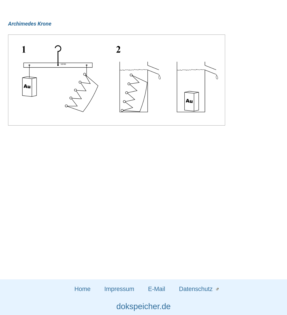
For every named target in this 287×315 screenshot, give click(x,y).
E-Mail (156, 289)
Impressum (119, 289)
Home (82, 289)
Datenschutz (196, 289)
